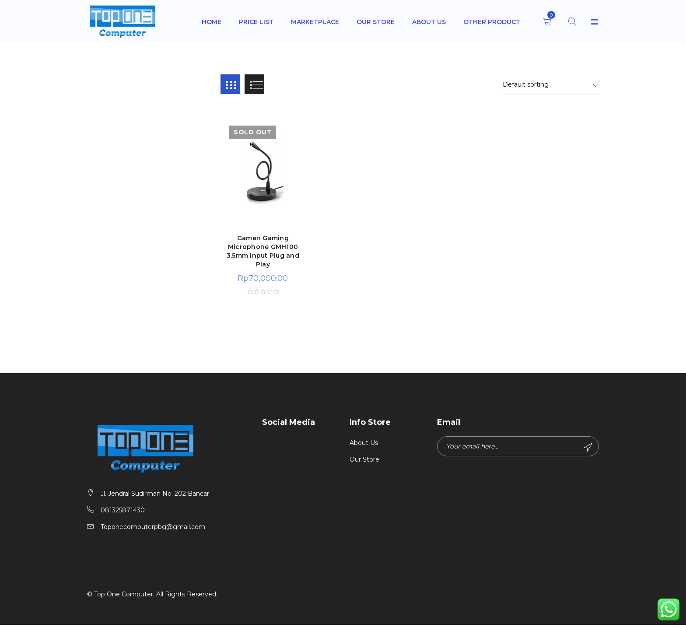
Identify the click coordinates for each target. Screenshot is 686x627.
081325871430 (123, 512)
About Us (364, 445)
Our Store (364, 462)
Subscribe (587, 449)
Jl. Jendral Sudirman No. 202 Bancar (155, 496)
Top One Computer (123, 596)
